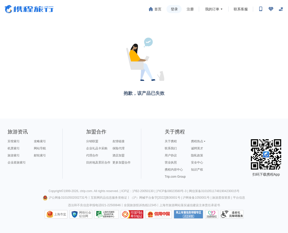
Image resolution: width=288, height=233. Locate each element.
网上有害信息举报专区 (188, 214)
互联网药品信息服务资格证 (109, 197)
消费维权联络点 (211, 214)
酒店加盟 (118, 155)
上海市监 (60, 214)
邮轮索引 (40, 155)
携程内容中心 (174, 169)
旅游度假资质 (221, 197)
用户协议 (171, 155)
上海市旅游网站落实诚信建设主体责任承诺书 (189, 205)
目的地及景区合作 (98, 162)
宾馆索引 (14, 141)
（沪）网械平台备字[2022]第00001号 (155, 197)
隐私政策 (197, 155)
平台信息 (239, 197)
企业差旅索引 (17, 162)
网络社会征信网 (85, 214)
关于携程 (171, 141)
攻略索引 (40, 141)
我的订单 (212, 9)
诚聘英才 (197, 148)
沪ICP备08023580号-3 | (172, 191)
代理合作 (92, 155)
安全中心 (197, 162)
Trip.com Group (175, 176)
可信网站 (132, 214)
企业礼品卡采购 (96, 148)
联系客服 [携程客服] (241, 9)
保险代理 (118, 148)
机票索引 (14, 148)
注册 (190, 9)
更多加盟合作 (121, 162)
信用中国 (159, 214)
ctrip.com (86, 191)
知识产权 (197, 169)
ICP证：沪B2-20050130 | (138, 191)
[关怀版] (280, 9)
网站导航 (40, 148)
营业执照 (171, 162)
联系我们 (171, 148)
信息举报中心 (106, 214)
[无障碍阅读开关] (270, 9)
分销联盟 (92, 141)
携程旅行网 (29, 9)
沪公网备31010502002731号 (65, 197)
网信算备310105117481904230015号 (214, 191)
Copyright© (56, 191)
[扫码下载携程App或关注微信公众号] (260, 9)
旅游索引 (14, 155)
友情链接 (118, 141)
